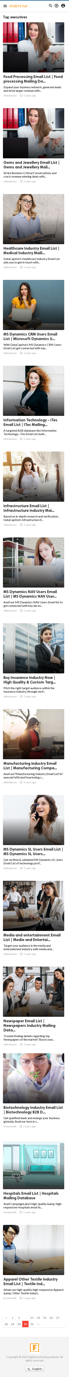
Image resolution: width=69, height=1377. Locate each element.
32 (31, 1324)
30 (19, 1324)
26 (51, 1317)
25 (44, 1317)
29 (12, 1324)
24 (38, 1317)
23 (31, 1317)
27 (57, 1317)
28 (6, 1324)
